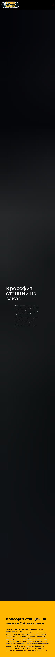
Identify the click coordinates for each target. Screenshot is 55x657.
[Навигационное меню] (53, 4)
